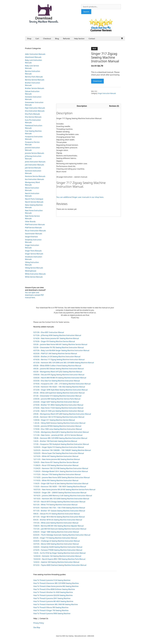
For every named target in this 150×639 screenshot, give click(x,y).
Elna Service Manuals (33, 117)
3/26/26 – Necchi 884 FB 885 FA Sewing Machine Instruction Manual (59, 378)
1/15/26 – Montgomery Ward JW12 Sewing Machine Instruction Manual (61, 432)
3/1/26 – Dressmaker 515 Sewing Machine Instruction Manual (57, 396)
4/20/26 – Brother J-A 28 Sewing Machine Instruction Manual (56, 356)
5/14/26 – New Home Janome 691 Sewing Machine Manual (56, 338)
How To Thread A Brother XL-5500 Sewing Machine (53, 592)
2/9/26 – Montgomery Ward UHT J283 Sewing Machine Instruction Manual (62, 414)
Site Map (36, 627)
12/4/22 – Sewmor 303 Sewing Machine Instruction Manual (56, 562)
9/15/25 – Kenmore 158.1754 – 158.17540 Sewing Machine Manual (59, 508)
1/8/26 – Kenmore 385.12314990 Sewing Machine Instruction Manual (60, 438)
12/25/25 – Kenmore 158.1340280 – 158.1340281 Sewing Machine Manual (62, 450)
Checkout (47, 38)
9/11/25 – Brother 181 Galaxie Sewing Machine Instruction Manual (59, 511)
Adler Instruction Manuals (35, 54)
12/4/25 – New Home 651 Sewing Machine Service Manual (55, 462)
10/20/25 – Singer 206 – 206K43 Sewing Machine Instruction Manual (59, 492)
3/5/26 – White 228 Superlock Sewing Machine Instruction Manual (59, 393)
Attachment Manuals (33, 57)
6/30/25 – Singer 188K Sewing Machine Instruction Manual (56, 532)
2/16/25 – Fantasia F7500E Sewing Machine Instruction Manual (57, 550)
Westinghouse (30, 271)
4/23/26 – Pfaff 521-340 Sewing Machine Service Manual (55, 353)
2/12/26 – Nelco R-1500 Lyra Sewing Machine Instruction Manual (58, 411)
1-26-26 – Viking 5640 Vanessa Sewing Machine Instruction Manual (59, 423)
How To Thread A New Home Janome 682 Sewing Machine (55, 586)
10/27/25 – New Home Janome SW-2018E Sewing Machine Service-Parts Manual (64, 489)
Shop (29, 38)
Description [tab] (82, 106)
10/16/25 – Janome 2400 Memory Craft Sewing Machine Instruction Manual (62, 495)
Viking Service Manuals (34, 268)
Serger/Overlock (31, 236)
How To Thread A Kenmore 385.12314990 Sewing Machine (56, 583)
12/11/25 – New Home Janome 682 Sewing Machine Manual (56, 459)
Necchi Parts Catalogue (34, 199)
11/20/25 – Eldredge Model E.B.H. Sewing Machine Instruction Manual (60, 471)
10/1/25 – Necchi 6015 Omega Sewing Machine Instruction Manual (59, 501)
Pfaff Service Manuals (33, 227)
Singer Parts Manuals (33, 251)
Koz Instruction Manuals (34, 179)
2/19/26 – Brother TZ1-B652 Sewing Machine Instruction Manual (58, 405)
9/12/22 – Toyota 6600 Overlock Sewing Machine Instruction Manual (59, 565)
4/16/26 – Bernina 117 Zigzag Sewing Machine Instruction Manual (59, 359)
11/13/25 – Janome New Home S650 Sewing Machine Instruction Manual (61, 477)
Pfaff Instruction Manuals (35, 224)
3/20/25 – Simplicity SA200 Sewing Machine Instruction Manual (57, 547)
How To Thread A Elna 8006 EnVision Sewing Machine (54, 589)
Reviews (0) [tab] (114, 106)
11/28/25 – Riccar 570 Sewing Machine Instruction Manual (55, 465)
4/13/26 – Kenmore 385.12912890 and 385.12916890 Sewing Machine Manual (63, 362)
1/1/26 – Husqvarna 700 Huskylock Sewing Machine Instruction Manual (61, 444)
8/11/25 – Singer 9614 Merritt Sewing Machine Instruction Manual (59, 517)
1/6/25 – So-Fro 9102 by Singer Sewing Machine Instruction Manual (59, 553)
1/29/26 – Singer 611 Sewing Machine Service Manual (54, 420)
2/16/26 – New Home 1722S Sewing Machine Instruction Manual (58, 408)
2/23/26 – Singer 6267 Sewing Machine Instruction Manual (56, 402)
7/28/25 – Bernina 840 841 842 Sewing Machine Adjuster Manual (58, 526)
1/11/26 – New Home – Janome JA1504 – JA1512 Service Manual (57, 435)
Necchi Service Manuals (34, 202)
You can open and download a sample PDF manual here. (34, 295)
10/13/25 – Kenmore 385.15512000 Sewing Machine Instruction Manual (61, 498)
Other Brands (30, 221)
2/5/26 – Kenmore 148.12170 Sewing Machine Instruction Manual (58, 417)
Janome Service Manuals (34, 153)
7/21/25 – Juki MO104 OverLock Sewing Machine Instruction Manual (59, 529)
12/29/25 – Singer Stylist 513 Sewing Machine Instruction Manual (58, 447)
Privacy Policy (38, 623)
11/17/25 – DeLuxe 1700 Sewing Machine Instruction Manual (57, 474)
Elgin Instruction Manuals (35, 108)
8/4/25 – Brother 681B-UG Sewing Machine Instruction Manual (57, 520)
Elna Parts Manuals (32, 114)
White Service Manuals (34, 277)
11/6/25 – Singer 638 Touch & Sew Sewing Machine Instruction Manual (60, 483)
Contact (92, 38)
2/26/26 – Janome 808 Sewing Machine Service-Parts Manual (56, 399)
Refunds (66, 38)
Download (97, 81)
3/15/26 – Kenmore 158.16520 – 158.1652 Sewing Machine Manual (59, 387)
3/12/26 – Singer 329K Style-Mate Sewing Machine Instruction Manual (60, 390)
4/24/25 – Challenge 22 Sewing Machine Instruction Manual (56, 541)
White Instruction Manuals (35, 274)
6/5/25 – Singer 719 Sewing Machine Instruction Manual (55, 538)
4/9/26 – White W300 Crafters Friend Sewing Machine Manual (57, 365)
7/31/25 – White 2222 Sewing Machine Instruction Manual (55, 523)
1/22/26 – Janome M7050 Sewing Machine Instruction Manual (57, 426)
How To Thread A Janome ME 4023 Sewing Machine (53, 601)
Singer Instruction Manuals (107, 93)
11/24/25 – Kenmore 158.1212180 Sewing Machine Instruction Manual (60, 468)
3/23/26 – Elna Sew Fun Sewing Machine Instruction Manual (56, 381)
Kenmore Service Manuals (35, 176)
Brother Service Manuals (34, 88)
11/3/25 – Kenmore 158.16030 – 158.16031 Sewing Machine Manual (59, 486)
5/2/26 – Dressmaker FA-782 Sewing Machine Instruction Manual (58, 347)
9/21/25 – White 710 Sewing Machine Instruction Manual (55, 504)
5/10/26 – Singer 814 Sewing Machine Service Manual (54, 341)
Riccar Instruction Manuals (35, 230)
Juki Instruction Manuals (34, 165)
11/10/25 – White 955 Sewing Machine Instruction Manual (55, 480)
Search (86, 11)
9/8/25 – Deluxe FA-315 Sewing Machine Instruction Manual (56, 514)
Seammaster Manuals (33, 233)
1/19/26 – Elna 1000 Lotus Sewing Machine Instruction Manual (57, 429)
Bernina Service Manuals (34, 80)
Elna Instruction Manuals (34, 111)
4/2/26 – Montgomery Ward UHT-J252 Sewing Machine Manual (57, 371)
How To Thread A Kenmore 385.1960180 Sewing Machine (55, 604)
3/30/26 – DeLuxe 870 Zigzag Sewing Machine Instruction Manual (58, 374)
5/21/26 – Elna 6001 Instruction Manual (48, 332)
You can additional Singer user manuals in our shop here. (80, 197)
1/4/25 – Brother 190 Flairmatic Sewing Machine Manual (55, 441)
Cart (37, 38)
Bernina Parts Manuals (34, 77)
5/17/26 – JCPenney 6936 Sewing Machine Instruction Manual (57, 335)
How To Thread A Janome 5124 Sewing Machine (51, 580)
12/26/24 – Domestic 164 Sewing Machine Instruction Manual (57, 556)
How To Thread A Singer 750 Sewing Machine (50, 610)
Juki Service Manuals (33, 168)
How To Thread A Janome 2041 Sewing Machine (51, 598)
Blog (57, 38)
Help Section (79, 38)
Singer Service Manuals (34, 254)
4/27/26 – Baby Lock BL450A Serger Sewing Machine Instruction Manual (61, 350)
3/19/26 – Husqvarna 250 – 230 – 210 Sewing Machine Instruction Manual (61, 384)
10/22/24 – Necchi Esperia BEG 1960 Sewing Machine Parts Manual (59, 559)
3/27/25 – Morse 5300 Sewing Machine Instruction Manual (56, 544)
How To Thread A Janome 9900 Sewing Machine (51, 613)
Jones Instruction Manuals (35, 162)
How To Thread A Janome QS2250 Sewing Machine (52, 595)
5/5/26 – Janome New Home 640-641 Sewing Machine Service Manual (60, 344)
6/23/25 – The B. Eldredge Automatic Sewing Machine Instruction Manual (61, 535)
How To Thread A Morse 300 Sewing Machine (50, 607)
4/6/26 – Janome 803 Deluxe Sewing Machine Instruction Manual (58, 368)
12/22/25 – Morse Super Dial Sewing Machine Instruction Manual (58, 453)
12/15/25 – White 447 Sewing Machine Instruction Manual (55, 456)
